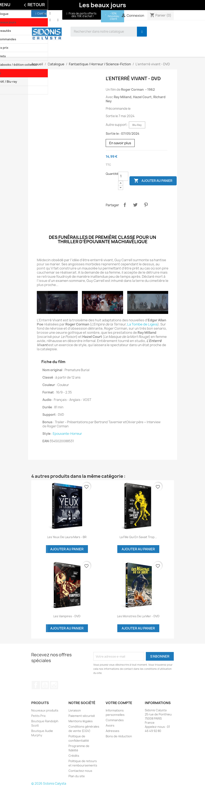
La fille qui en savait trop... (138, 537)
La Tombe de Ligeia (142, 324)
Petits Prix (38, 716)
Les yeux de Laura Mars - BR (66, 537)
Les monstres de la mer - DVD (138, 616)
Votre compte (119, 703)
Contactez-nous (80, 771)
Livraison (74, 710)
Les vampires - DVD (66, 616)
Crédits (73, 756)
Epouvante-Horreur (67, 433)
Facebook (36, 685)
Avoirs (110, 725)
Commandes (115, 720)
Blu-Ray (137, 125)
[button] (41, 13)
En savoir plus (120, 143)
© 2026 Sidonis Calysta (48, 783)
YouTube (45, 685)
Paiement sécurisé (81, 716)
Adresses (112, 731)
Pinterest (146, 205)
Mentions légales (80, 721)
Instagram (54, 685)
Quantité (112, 174)
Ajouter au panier (153, 181)
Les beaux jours (102, 5)
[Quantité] (123, 176)
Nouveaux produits (44, 710)
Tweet (135, 205)
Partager (125, 205)
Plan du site (76, 776)
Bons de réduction (119, 736)
